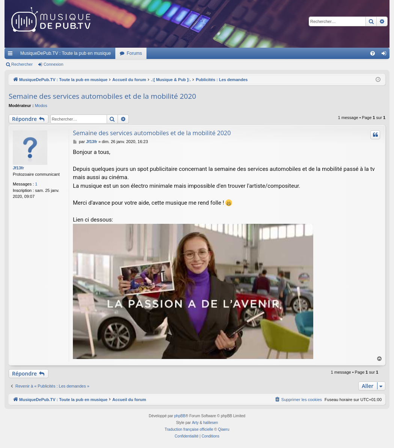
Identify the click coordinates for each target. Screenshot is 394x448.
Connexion (53, 64)
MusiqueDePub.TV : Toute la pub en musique (65, 53)
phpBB (180, 416)
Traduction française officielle (189, 429)
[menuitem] (372, 53)
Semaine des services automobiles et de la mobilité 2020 (102, 96)
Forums (134, 53)
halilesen (210, 423)
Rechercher (22, 64)
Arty (195, 423)
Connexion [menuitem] (385, 55)
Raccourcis (12, 55)
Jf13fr (18, 168)
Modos (41, 105)
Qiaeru (223, 429)
